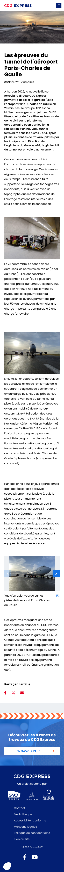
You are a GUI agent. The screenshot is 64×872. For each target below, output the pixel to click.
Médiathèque (23, 814)
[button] (58, 5)
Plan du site (22, 839)
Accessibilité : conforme (30, 820)
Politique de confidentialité (32, 833)
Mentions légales (25, 827)
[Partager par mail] (22, 692)
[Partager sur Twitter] (13, 693)
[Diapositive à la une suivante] (56, 573)
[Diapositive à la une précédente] (7, 573)
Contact (19, 808)
